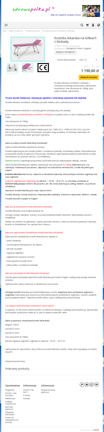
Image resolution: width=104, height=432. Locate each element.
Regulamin (9, 389)
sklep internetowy (89, 429)
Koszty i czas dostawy (11, 393)
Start (4, 31)
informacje (47, 385)
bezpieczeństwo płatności (48, 390)
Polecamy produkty (17, 368)
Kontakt (26, 397)
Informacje (29, 385)
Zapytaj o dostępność (65, 52)
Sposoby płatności (9, 407)
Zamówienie (12, 385)
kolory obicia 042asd (66, 59)
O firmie (26, 394)
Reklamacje (10, 397)
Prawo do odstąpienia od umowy (11, 419)
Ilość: (86, 66)
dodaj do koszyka (88, 77)
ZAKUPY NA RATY (28, 390)
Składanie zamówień (9, 412)
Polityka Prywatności (10, 401)
